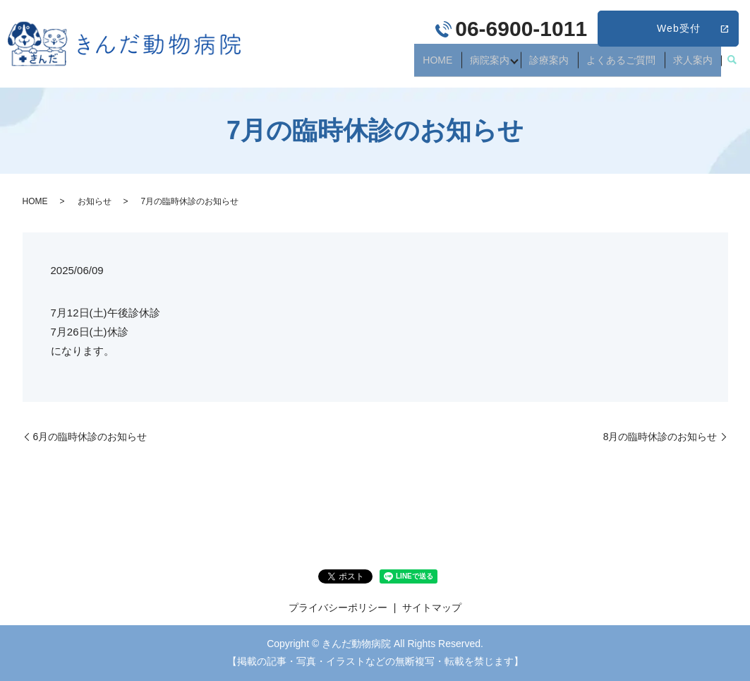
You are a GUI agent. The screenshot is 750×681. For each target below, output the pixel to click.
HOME (464, 65)
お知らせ (94, 201)
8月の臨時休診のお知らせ (660, 436)
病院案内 (508, 65)
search (731, 65)
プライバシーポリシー (338, 607)
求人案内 (696, 65)
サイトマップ (431, 607)
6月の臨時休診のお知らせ (90, 436)
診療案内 (568, 65)
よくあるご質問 (632, 65)
